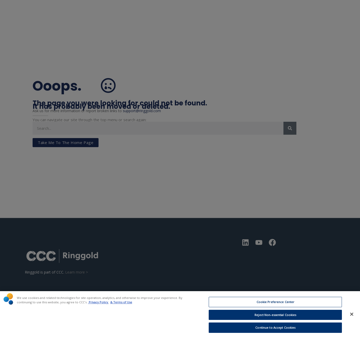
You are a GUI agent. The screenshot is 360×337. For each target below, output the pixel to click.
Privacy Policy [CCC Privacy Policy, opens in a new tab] (98, 305)
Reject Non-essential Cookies (275, 317)
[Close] (351, 316)
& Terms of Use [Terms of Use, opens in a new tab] (121, 305)
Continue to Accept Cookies (275, 330)
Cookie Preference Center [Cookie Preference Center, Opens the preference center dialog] (276, 304)
